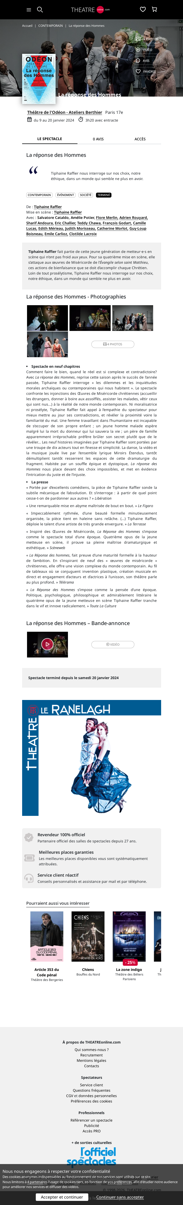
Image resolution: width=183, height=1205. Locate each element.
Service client (91, 1084)
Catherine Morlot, (112, 228)
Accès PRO (92, 1131)
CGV (69, 1095)
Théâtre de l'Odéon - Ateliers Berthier (64, 112)
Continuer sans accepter (120, 1197)
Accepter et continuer (62, 1197)
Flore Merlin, (107, 217)
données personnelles (98, 1095)
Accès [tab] (140, 138)
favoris (146, 71)
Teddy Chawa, (89, 222)
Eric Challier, (65, 222)
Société (85, 195)
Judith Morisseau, (80, 228)
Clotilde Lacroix (83, 233)
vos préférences (120, 1182)
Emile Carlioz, (56, 233)
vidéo (144, 50)
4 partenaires (37, 1182)
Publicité (91, 1125)
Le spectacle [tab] (49, 138)
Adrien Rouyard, (133, 217)
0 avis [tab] (98, 138)
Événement (65, 195)
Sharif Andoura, (40, 222)
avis (143, 60)
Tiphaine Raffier (48, 206)
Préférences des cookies (91, 1101)
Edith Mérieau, (51, 228)
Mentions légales (91, 1060)
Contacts (91, 1065)
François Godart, (117, 222)
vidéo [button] (112, 644)
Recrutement (91, 1055)
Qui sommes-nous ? (92, 1049)
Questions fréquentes (91, 1090)
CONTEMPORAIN (39, 195)
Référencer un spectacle (91, 1120)
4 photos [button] (112, 344)
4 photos (147, 39)
